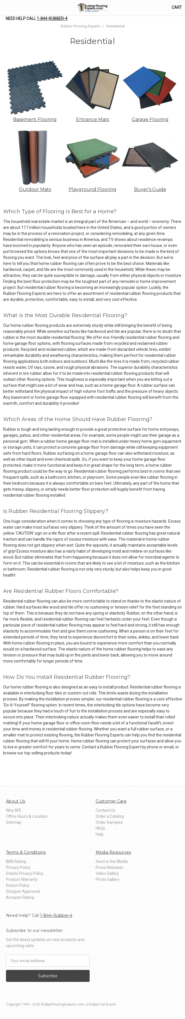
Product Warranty (22, 879)
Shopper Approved (23, 891)
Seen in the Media (112, 861)
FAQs (100, 828)
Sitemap (13, 822)
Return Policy (18, 885)
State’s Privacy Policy (25, 873)
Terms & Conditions (26, 852)
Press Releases (109, 867)
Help (100, 834)
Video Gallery (107, 873)
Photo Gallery (108, 879)
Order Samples (109, 822)
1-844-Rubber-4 (52, 18)
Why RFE (13, 810)
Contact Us (105, 810)
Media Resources (113, 852)
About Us (15, 801)
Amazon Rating (20, 897)
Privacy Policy (18, 867)
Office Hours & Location (27, 816)
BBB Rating (16, 861)
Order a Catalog (110, 816)
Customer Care (111, 801)
